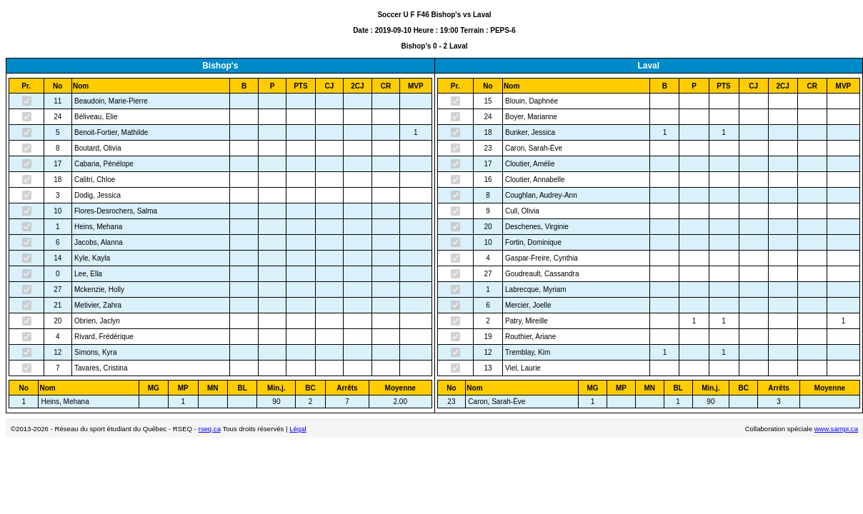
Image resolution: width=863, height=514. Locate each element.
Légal (297, 429)
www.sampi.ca (836, 429)
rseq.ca (210, 429)
